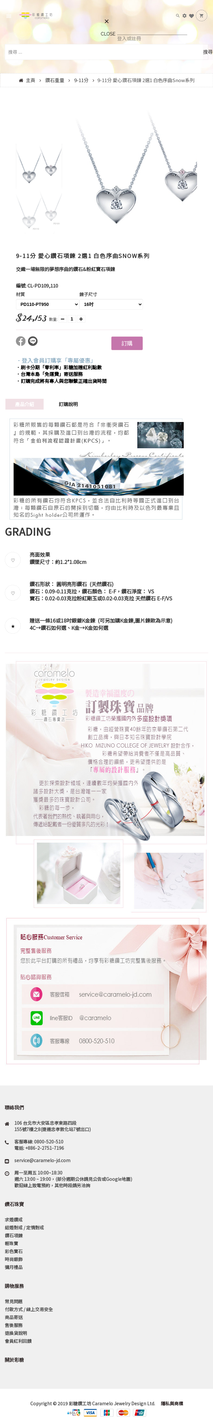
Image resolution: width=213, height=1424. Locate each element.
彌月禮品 (14, 1267)
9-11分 (81, 80)
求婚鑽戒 (14, 1219)
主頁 (30, 80)
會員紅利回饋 (18, 1341)
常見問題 (14, 1301)
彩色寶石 (14, 1251)
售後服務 (14, 1325)
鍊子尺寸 (88, 294)
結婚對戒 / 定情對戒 (24, 1227)
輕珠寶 (11, 1243)
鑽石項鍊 (14, 1235)
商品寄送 (14, 1317)
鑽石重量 (54, 80)
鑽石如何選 (53, 627)
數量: (53, 319)
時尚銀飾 (14, 1259)
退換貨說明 (16, 1333)
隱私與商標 (171, 1403)
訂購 (126, 343)
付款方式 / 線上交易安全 (29, 1309)
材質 (20, 294)
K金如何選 (96, 627)
